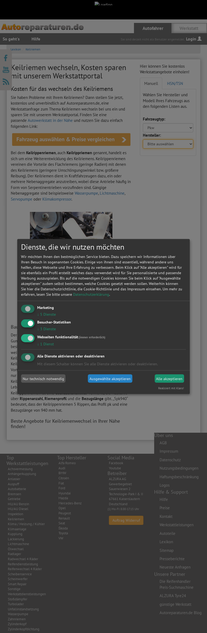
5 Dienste (46, 314)
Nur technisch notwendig (43, 378)
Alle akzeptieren (169, 378)
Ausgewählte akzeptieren (110, 378)
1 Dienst (45, 344)
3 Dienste (46, 328)
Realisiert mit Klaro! (171, 388)
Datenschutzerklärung (91, 294)
